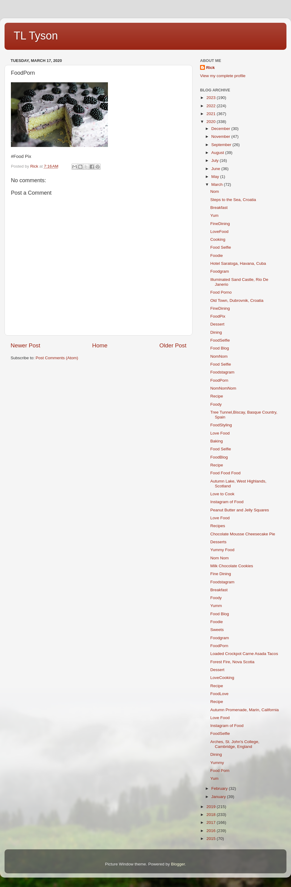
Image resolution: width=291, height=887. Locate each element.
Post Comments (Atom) (57, 358)
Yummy (217, 762)
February (220, 788)
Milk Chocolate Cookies (231, 566)
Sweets (217, 629)
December (221, 128)
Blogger (178, 864)
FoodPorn (219, 380)
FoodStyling (221, 425)
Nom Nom (219, 558)
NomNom (219, 356)
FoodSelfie (220, 340)
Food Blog (219, 348)
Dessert (217, 324)
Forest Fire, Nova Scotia (232, 662)
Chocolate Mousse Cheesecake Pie (242, 534)
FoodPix (218, 316)
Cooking (218, 239)
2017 (211, 822)
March (217, 184)
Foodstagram (222, 372)
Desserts (218, 542)
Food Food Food (225, 473)
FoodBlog (219, 457)
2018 (211, 814)
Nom (214, 191)
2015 (211, 838)
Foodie (216, 255)
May (215, 176)
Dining (216, 332)
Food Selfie (220, 247)
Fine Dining (220, 573)
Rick (210, 67)
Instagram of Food (227, 502)
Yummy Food (222, 550)
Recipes (217, 526)
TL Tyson (36, 35)
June (216, 168)
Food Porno (221, 292)
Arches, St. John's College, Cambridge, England (234, 744)
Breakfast (219, 207)
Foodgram (219, 271)
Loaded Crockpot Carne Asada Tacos (244, 653)
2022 (211, 106)
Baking (216, 441)
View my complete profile (223, 75)
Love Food (220, 433)
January (219, 796)
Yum (214, 215)
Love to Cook (222, 494)
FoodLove (219, 693)
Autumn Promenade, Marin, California (244, 710)
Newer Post (25, 345)
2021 (211, 113)
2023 (211, 97)
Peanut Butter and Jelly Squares (239, 510)
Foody (216, 404)
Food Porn (219, 770)
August (218, 152)
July (215, 160)
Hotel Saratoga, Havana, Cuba (238, 263)
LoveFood (219, 231)
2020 (211, 121)
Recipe (216, 396)
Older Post (172, 345)
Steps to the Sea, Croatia (233, 199)
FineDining (220, 223)
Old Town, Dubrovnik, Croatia (236, 300)
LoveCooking (222, 677)
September (221, 144)
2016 (211, 830)
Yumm (216, 605)
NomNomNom (223, 388)
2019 (211, 806)
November (221, 136)
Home (99, 345)
